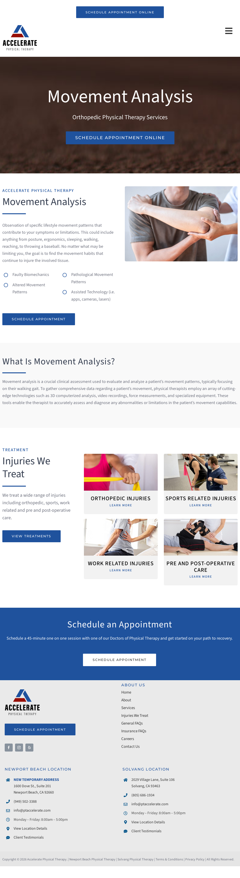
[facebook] (9, 748)
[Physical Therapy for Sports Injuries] (201, 456)
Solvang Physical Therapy (135, 859)
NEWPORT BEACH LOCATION (38, 769)
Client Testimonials (29, 837)
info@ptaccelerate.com (32, 810)
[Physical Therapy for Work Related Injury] (121, 521)
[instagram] (19, 748)
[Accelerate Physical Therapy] (19, 26)
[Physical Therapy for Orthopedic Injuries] (121, 456)
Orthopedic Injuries (121, 499)
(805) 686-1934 (142, 795)
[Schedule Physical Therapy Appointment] (38, 319)
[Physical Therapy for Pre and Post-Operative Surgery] (201, 521)
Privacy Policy (195, 859)
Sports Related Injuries (200, 499)
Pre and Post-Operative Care (200, 567)
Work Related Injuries (121, 564)
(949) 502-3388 (25, 801)
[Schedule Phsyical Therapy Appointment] (120, 137)
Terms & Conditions (169, 859)
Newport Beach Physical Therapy (92, 859)
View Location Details (30, 828)
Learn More (121, 505)
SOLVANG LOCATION (145, 769)
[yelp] (29, 748)
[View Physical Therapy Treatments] (31, 536)
